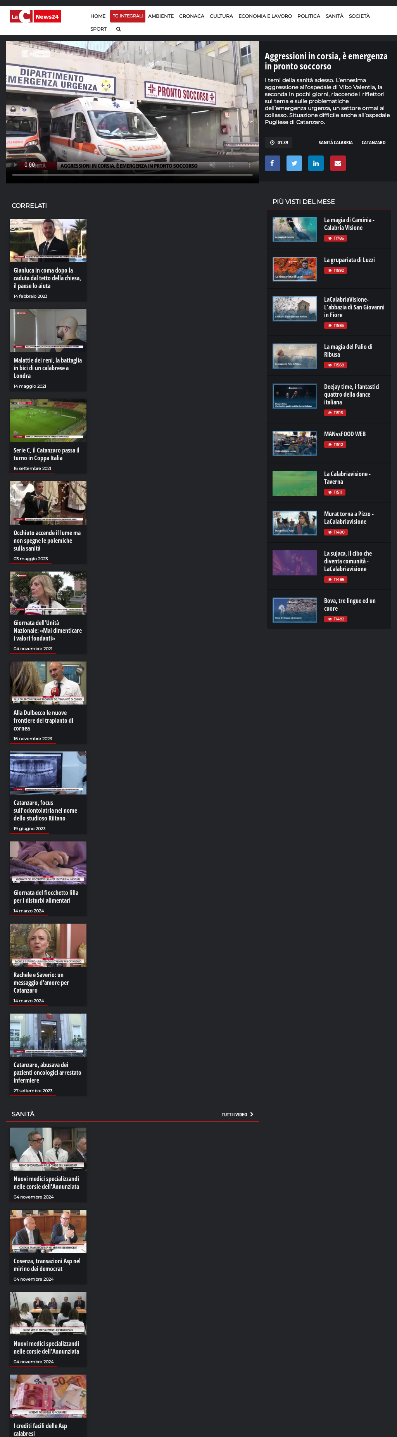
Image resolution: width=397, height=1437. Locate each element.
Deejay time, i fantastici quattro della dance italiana (352, 394)
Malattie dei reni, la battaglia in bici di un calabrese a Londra (48, 368)
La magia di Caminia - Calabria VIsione (349, 224)
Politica (308, 16)
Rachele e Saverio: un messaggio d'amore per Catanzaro (41, 983)
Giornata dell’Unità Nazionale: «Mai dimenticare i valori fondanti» (48, 630)
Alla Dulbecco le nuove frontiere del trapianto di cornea (43, 720)
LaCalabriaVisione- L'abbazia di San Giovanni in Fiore (354, 307)
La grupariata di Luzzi (349, 260)
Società (359, 16)
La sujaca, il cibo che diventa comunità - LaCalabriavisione (348, 561)
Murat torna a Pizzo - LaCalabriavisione (349, 518)
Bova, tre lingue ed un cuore (350, 604)
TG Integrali (128, 16)
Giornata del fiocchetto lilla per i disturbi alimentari (46, 896)
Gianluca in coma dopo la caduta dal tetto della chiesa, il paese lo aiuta (47, 278)
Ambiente (161, 16)
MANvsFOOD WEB (345, 434)
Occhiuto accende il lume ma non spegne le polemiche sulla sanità (47, 541)
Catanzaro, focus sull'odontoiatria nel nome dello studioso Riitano (45, 810)
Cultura (221, 16)
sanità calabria (336, 142)
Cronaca (191, 16)
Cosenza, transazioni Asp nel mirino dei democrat (47, 1265)
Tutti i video (238, 1114)
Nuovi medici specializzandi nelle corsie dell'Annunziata (46, 1182)
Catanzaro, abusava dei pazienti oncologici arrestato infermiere (47, 1072)
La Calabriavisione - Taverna (347, 478)
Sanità (334, 16)
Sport (98, 29)
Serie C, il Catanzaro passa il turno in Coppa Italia (46, 454)
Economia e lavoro (265, 16)
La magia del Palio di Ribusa (348, 350)
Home (97, 16)
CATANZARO (374, 142)
